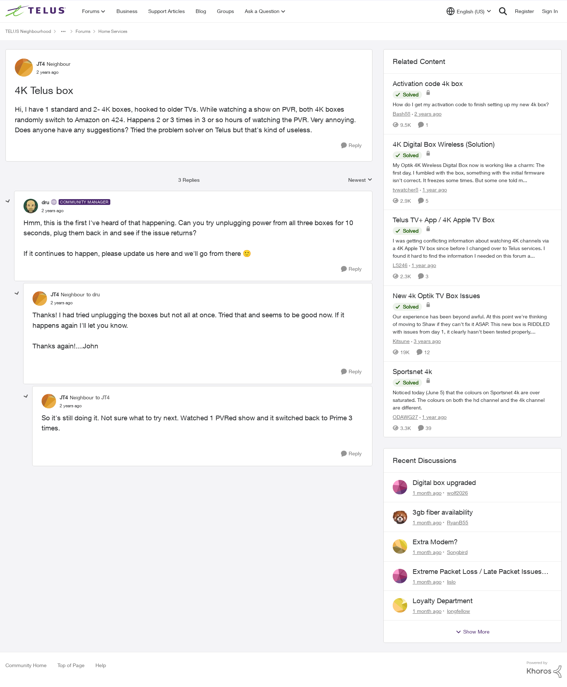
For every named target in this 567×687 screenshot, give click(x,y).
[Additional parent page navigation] (63, 31)
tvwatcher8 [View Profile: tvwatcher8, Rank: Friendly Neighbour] (405, 189)
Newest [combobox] (360, 180)
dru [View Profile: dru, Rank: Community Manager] (45, 202)
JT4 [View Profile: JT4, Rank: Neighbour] (41, 64)
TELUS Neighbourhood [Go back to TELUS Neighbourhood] (28, 31)
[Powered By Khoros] (544, 669)
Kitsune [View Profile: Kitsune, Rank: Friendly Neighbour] (401, 341)
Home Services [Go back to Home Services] (112, 31)
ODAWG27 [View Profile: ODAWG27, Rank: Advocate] (405, 416)
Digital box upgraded (444, 482)
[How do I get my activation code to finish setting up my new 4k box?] (472, 104)
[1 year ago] (433, 189)
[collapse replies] (8, 201)
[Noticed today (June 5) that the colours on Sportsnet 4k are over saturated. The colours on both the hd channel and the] (472, 399)
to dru (93, 294)
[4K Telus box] (53, 210)
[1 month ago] (427, 493)
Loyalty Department (443, 601)
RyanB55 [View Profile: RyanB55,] (457, 522)
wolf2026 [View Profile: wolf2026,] (457, 493)
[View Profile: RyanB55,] (400, 517)
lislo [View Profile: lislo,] (451, 581)
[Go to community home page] (36, 11)
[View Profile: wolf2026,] (400, 487)
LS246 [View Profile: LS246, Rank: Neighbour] (400, 265)
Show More (473, 631)
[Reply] (351, 145)
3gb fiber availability (443, 512)
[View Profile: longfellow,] (400, 605)
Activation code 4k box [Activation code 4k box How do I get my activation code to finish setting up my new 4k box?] (428, 83)
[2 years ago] (427, 113)
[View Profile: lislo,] (400, 576)
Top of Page (71, 665)
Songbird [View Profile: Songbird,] (457, 552)
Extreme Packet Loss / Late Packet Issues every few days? (477, 571)
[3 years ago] (426, 341)
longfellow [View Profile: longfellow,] (458, 611)
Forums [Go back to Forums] (83, 31)
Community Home (26, 665)
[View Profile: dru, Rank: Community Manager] (31, 206)
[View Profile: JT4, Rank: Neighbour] (24, 68)
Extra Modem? (435, 542)
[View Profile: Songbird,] (400, 546)
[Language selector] (468, 11)
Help (100, 665)
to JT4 (102, 397)
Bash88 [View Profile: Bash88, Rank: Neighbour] (401, 114)
